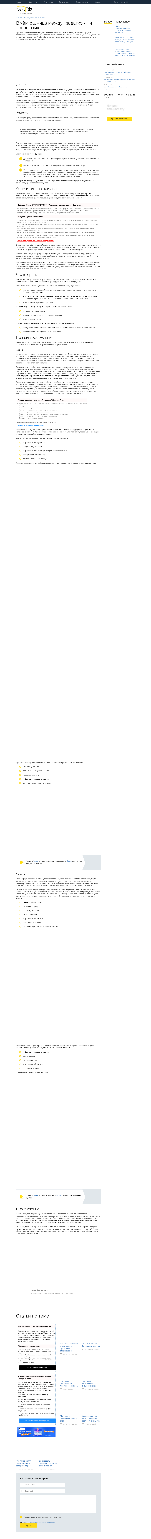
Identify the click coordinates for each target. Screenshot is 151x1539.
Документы (33, 2)
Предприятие (64, 2)
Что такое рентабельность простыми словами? (69, 1383)
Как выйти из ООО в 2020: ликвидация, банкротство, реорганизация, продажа (124, 40)
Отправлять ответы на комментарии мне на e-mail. (42, 1517)
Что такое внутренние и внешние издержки (90, 1383)
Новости (19, 2)
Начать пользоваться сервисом (37, 1421)
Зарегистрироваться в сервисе (30, 425)
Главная (19, 18)
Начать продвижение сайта (38, 1368)
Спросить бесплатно (119, 119)
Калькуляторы (100, 2)
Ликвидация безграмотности (34, 18)
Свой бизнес (48, 2)
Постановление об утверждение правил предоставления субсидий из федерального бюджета (125, 52)
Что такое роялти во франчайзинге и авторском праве (25, 1463)
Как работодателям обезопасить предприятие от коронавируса (116, 88)
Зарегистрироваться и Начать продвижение (35, 241)
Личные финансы (82, 2)
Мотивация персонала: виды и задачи (68, 1418)
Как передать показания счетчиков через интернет (47, 1463)
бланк (35, 861)
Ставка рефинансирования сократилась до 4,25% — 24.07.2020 (124, 29)
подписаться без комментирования (42, 1522)
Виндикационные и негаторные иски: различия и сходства (91, 1418)
